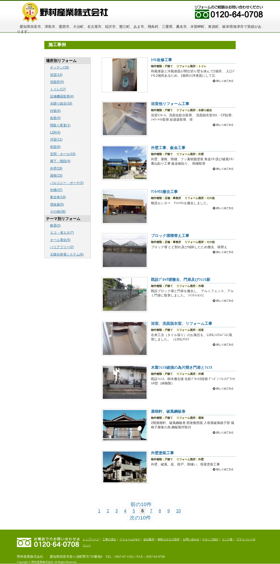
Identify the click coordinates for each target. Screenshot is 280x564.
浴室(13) (56, 75)
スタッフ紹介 (210, 539)
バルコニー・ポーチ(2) (67, 183)
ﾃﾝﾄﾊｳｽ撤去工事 (164, 191)
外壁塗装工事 (162, 453)
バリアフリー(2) (62, 247)
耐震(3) (55, 225)
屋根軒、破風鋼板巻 (168, 411)
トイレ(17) (58, 89)
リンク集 (227, 539)
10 (178, 511)
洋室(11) (56, 139)
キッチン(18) (59, 67)
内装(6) (55, 111)
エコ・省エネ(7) (62, 232)
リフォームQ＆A (129, 539)
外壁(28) (56, 168)
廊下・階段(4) (60, 161)
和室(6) (55, 147)
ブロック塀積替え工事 (170, 235)
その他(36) (58, 211)
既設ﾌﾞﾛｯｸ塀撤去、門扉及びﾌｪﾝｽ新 (180, 279)
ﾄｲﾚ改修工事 (161, 60)
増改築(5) (57, 204)
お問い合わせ (191, 539)
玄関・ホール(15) (62, 154)
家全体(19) (58, 197)
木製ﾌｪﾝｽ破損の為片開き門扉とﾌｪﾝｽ (181, 367)
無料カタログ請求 (168, 539)
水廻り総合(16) (61, 103)
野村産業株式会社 (77, 12)
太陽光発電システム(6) (67, 254)
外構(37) (56, 190)
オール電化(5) (60, 240)
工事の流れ (109, 539)
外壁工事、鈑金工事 (168, 148)
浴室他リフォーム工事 (170, 104)
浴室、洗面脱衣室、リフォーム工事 (181, 323)
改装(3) (55, 118)
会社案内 (148, 539)
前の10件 (141, 504)
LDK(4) (55, 132)
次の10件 (140, 517)
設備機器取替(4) (62, 96)
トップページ (91, 539)
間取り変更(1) (60, 125)
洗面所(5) (57, 82)
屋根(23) (56, 175)
